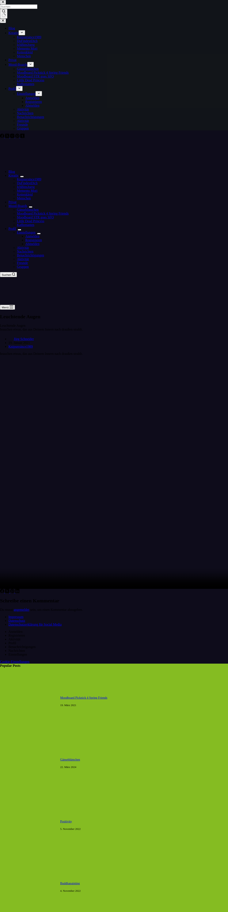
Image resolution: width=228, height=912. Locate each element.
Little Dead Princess (30, 221)
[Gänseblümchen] (28, 790)
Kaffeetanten (25, 225)
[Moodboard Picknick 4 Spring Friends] (28, 728)
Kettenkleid (25, 194)
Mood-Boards (18, 206)
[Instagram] (12, 137)
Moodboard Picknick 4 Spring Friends (43, 213)
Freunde (22, 263)
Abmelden (32, 244)
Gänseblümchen (28, 209)
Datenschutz (16, 620)
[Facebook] (2, 137)
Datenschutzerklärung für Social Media (35, 624)
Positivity (66, 821)
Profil (13, 228)
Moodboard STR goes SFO (35, 217)
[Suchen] (8, 274)
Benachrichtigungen (30, 255)
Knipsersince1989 (29, 179)
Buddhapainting (70, 883)
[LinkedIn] (17, 592)
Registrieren (33, 240)
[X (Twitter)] (7, 137)
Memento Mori (27, 190)
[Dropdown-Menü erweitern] (22, 176)
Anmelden (32, 236)
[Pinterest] (17, 137)
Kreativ (14, 175)
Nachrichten (25, 251)
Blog (11, 171)
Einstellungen (27, 232)
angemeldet (21, 609)
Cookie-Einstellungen (15, 661)
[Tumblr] (22, 137)
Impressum (15, 617)
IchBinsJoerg (26, 187)
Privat (12, 202)
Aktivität (23, 247)
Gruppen (23, 266)
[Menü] (7, 307)
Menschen (24, 198)
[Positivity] (28, 852)
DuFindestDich (27, 183)
